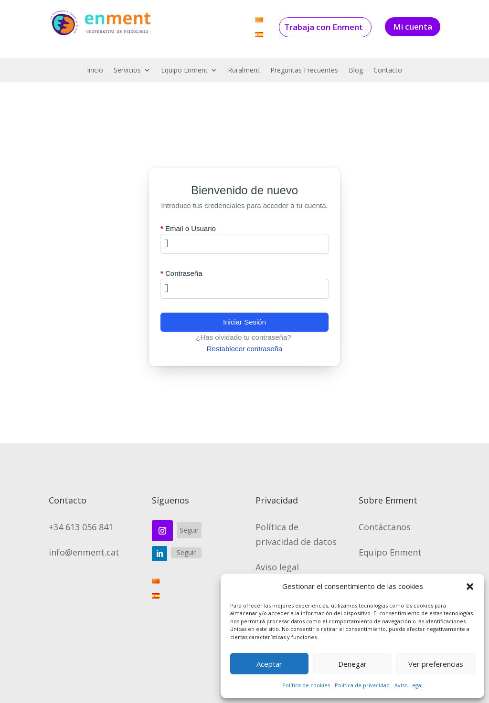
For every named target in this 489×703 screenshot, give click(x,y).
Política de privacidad (362, 685)
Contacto (387, 70)
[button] (470, 586)
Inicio (95, 70)
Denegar (352, 664)
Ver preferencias (435, 664)
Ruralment (244, 70)
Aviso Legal (408, 685)
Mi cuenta (412, 26)
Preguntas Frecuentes (304, 70)
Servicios (127, 70)
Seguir (189, 530)
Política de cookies (306, 685)
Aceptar (269, 664)
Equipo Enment (184, 70)
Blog (356, 70)
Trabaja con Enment (323, 26)
